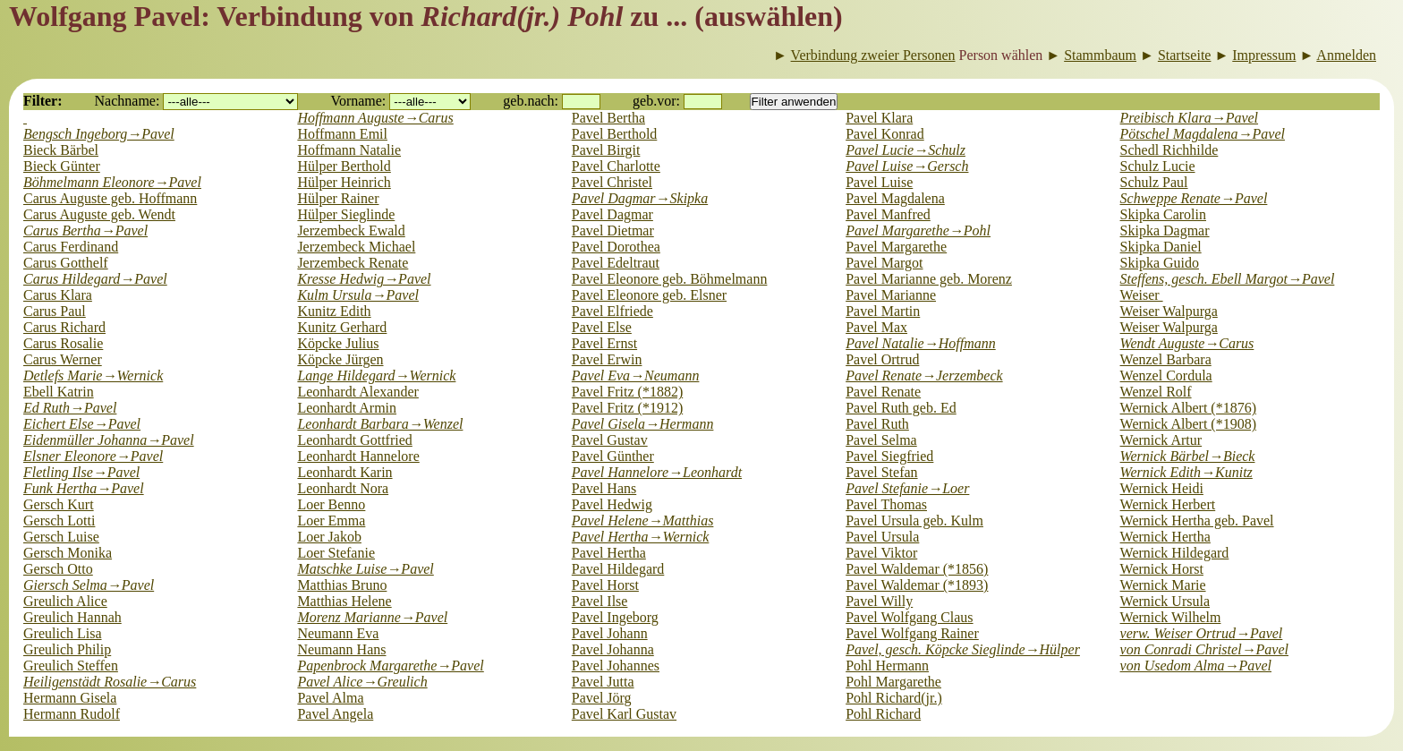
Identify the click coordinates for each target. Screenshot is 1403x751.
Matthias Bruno (342, 585)
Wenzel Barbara (1166, 359)
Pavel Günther (613, 456)
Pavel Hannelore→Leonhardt (657, 472)
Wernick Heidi (1161, 488)
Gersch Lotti (59, 520)
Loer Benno (331, 504)
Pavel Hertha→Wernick (641, 536)
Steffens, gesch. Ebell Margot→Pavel (1227, 278)
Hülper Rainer (337, 198)
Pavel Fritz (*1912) (627, 407)
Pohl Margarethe (893, 681)
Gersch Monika (67, 552)
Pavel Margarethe (896, 246)
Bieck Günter (61, 166)
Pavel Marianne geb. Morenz (929, 278)
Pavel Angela (335, 713)
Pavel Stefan (881, 472)
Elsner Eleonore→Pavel (93, 456)
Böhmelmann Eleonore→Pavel (112, 182)
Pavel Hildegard (618, 568)
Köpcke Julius (337, 343)
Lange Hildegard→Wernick (376, 375)
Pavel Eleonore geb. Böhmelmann (670, 278)
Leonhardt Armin (346, 407)
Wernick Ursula (1165, 601)
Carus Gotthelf (65, 262)
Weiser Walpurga (1169, 311)
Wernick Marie (1163, 585)
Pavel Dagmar (612, 214)
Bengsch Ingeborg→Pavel (98, 133)
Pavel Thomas (886, 504)
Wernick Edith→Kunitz (1186, 472)
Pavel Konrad (885, 133)
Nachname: (127, 100)
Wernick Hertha (1165, 536)
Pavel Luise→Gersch (907, 166)
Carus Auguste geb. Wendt (99, 214)
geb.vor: (656, 100)
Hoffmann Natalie (349, 150)
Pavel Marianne (891, 295)
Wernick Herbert (1168, 504)
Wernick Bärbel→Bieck (1187, 456)
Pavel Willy (879, 601)
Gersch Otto (58, 568)
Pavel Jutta (603, 681)
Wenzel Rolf (1156, 391)
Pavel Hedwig (612, 504)
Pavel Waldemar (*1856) (917, 568)
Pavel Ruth (877, 423)
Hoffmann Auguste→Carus (375, 117)
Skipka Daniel (1161, 246)
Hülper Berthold (343, 166)
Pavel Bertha (608, 117)
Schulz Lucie (1157, 166)
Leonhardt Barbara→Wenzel (380, 423)
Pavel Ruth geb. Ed (901, 407)
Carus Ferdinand (70, 246)
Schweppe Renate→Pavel (1194, 198)
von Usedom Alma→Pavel (1195, 665)
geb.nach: (530, 100)
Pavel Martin (883, 311)
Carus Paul (54, 311)
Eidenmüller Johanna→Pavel (108, 440)
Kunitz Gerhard (342, 327)
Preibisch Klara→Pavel (1189, 117)
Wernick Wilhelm (1170, 617)
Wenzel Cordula (1166, 375)
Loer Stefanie (336, 552)
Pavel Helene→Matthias (643, 520)
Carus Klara (57, 295)
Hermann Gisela (69, 697)
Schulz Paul (1154, 182)
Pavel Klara (879, 117)
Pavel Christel (612, 182)
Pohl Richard (883, 713)
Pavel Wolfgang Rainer (912, 633)
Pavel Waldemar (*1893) (917, 585)
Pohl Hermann (887, 665)
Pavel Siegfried (889, 456)
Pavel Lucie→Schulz (905, 150)
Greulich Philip (67, 649)
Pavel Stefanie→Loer (907, 488)
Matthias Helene (344, 601)
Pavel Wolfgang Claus (909, 617)
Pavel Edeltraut (615, 262)
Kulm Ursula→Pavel (358, 295)
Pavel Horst (605, 585)
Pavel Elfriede (612, 311)
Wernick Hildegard (1174, 552)
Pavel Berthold (615, 133)
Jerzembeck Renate (352, 262)
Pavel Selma (881, 440)
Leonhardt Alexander (358, 391)
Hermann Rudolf (71, 713)
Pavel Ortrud (882, 359)
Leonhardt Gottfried (354, 440)
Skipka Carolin (1163, 214)
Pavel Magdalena (895, 198)
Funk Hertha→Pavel (83, 488)
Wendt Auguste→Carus (1187, 343)
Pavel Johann (610, 633)
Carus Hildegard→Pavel (95, 278)
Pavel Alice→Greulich (362, 681)
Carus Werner (62, 359)
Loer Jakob (329, 536)
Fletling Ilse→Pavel (81, 472)
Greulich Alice (65, 601)
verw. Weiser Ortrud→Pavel (1201, 633)
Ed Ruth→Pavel (69, 407)
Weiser (1141, 295)
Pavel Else (602, 327)
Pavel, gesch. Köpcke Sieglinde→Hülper (963, 649)
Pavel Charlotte (616, 166)
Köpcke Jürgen (340, 359)
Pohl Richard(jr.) (894, 697)
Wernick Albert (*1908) (1188, 423)
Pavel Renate (883, 391)
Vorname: (358, 100)
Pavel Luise (879, 182)
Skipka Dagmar (1165, 230)
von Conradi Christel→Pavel (1204, 649)
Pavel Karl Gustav (624, 713)
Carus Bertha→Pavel (85, 230)
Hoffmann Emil (342, 133)
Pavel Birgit (606, 150)
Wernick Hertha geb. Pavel (1197, 520)
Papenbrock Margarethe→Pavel (390, 665)
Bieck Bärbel (60, 150)
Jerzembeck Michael (356, 246)
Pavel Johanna (613, 649)
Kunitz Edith (333, 311)
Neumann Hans (341, 649)
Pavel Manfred (888, 214)
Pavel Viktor (881, 552)
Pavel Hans (604, 488)
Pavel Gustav (610, 440)
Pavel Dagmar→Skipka (640, 198)
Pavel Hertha (609, 552)
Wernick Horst (1161, 568)
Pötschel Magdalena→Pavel (1202, 133)
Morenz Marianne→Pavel (372, 617)
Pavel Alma (330, 697)
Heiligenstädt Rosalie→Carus (109, 681)
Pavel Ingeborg (615, 617)
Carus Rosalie (63, 343)
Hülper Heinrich (343, 182)
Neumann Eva (337, 633)
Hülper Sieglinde (346, 214)
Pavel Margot (884, 262)
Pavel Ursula (882, 536)
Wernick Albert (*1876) (1188, 407)
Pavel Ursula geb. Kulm (914, 520)
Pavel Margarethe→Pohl (918, 230)
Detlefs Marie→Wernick (93, 375)
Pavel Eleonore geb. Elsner (649, 295)
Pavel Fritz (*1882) (627, 391)
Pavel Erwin (607, 359)
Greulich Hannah (72, 617)
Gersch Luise (61, 536)
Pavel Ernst (604, 343)
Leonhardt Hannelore (358, 456)
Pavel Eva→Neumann (636, 375)
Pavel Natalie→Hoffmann (921, 343)
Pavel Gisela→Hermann (643, 423)
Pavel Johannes (615, 665)
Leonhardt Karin (344, 472)
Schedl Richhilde (1169, 150)
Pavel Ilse (600, 601)
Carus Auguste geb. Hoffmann (110, 198)
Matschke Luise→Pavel (365, 568)
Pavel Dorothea (616, 246)
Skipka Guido (1159, 262)
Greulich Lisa (62, 633)
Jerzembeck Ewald (350, 230)
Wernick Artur (1161, 440)
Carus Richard (64, 327)
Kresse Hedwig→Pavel (363, 278)
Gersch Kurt (58, 504)
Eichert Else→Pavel (81, 423)
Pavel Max (876, 327)
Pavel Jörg (602, 697)
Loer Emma (331, 520)
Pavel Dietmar (613, 230)
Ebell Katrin (58, 391)
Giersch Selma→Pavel (88, 585)
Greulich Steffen (70, 665)
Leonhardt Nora (342, 488)
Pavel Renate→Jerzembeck (924, 375)
